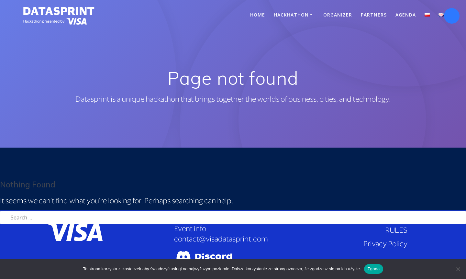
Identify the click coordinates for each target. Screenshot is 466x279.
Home (257, 15)
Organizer (337, 15)
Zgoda (373, 268)
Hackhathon (291, 15)
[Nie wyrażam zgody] (458, 269)
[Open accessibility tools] (452, 16)
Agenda (405, 15)
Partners (374, 15)
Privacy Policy (385, 244)
